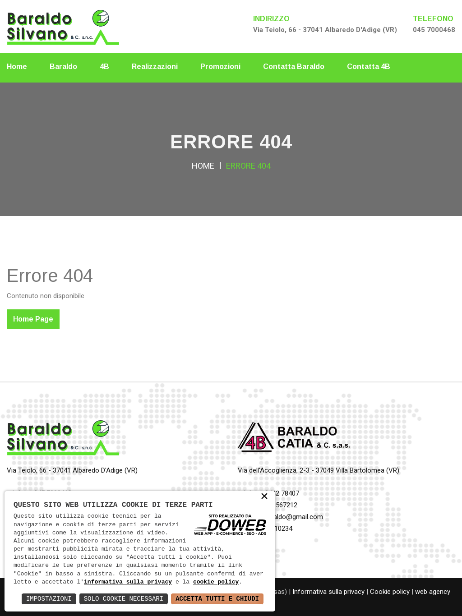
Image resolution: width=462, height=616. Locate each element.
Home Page (33, 319)
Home (17, 66)
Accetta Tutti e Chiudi (217, 598)
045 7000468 (434, 30)
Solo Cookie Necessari (123, 598)
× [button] (264, 497)
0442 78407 (282, 493)
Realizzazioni (155, 66)
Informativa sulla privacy (328, 592)
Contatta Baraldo (293, 66)
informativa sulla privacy (128, 582)
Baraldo (63, 66)
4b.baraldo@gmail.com (289, 517)
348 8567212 (278, 505)
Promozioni (220, 66)
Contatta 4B (368, 66)
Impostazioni (49, 598)
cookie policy (216, 582)
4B (104, 66)
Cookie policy (390, 592)
